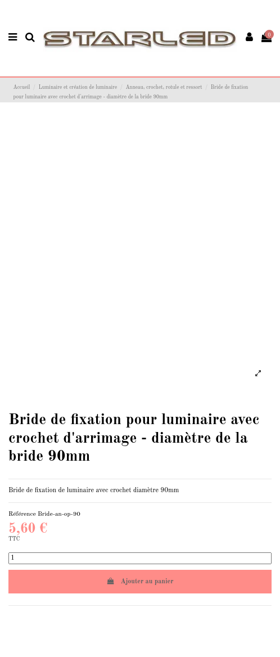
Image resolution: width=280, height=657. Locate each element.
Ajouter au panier (140, 581)
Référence (22, 514)
